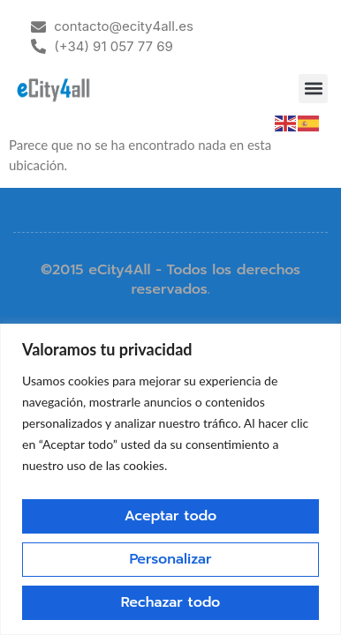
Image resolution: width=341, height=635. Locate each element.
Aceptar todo (170, 516)
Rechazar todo (171, 602)
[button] (313, 88)
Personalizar (170, 559)
